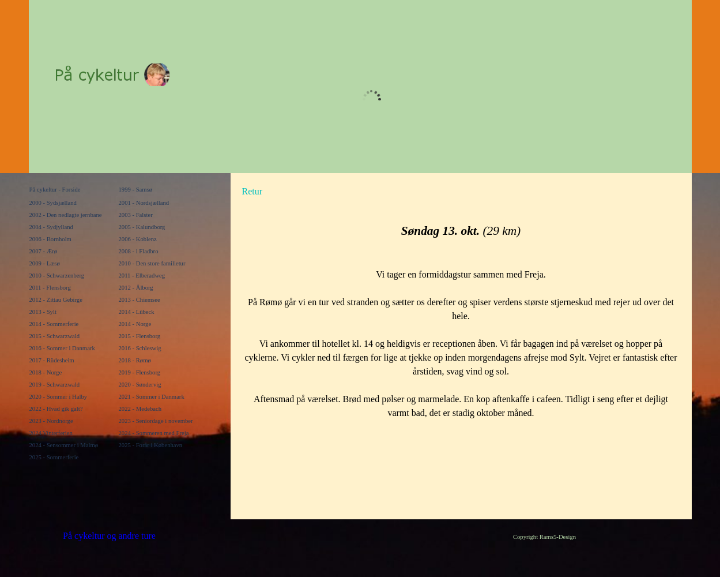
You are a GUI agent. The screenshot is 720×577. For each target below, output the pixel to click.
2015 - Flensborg (140, 336)
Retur (252, 191)
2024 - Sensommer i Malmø (64, 445)
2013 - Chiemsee (139, 300)
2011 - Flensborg (50, 287)
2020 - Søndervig (140, 384)
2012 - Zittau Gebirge (55, 300)
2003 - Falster (136, 215)
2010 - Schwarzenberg (57, 275)
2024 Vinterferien (51, 433)
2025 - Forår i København (151, 445)
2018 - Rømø (135, 360)
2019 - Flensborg (140, 372)
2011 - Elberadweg (142, 275)
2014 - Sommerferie (54, 324)
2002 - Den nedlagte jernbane (65, 215)
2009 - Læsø (44, 263)
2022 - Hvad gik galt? (56, 409)
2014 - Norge (135, 324)
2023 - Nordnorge (51, 421)
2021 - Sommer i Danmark (151, 397)
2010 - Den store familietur (152, 263)
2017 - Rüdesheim (51, 360)
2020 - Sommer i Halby (58, 397)
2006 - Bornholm (50, 239)
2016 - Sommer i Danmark (62, 348)
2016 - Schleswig (140, 348)
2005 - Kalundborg (142, 227)
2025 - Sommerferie (54, 457)
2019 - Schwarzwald (54, 384)
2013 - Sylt (42, 312)
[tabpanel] (346, 191)
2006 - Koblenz (138, 239)
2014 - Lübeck (136, 312)
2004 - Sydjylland (51, 227)
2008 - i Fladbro (139, 251)
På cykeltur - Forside (55, 189)
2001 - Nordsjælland (144, 203)
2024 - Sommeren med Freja (154, 433)
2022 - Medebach (140, 409)
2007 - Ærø (43, 251)
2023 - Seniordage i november (156, 421)
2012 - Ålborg (136, 287)
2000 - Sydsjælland (53, 203)
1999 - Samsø (136, 189)
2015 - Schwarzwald (54, 336)
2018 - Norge (45, 372)
